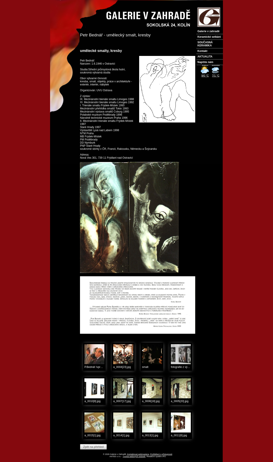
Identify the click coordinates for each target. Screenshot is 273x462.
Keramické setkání (209, 36)
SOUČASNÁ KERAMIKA (205, 44)
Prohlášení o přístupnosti (161, 454)
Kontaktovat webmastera (138, 454)
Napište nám (205, 62)
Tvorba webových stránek (134, 456)
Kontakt (202, 51)
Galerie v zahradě (208, 31)
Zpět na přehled (93, 446)
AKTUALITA (205, 56)
